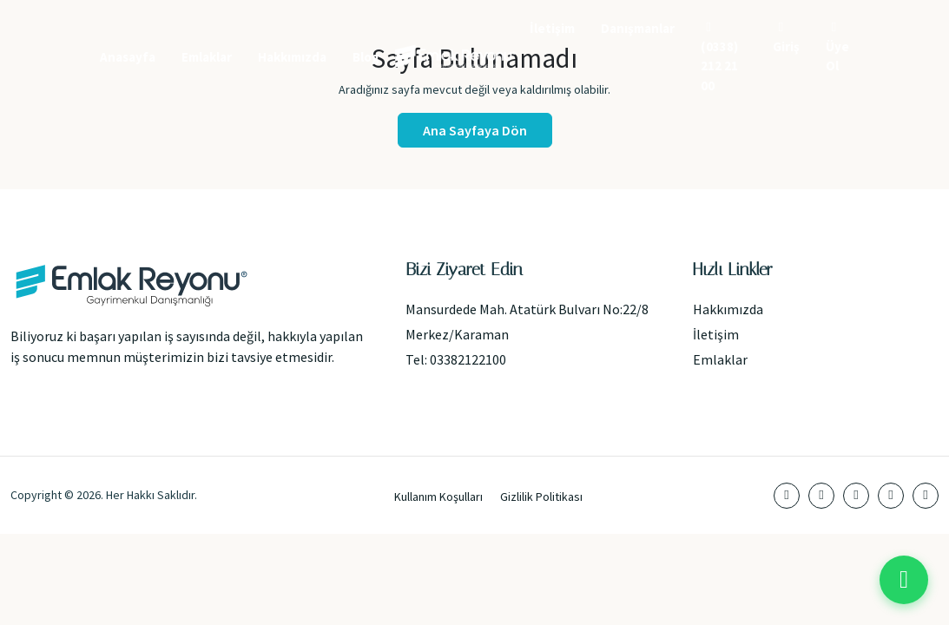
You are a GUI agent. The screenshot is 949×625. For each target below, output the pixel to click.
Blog (366, 57)
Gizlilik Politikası (541, 496)
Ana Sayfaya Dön (475, 130)
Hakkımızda (292, 57)
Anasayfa (127, 57)
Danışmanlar (638, 28)
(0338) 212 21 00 (719, 57)
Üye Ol (837, 47)
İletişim (552, 28)
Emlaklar (206, 57)
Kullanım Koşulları (438, 496)
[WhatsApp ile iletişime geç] (904, 580)
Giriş (786, 38)
